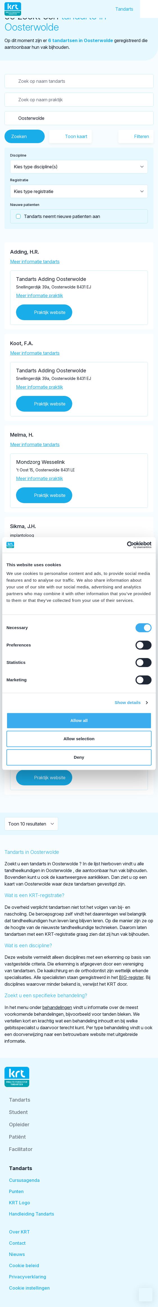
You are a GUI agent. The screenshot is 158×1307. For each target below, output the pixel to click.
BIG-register (131, 977)
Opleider (19, 1124)
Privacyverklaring (27, 1277)
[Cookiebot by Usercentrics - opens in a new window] (127, 545)
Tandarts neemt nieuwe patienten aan (55, 216)
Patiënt (17, 1137)
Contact (17, 1243)
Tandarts (124, 9)
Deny (79, 757)
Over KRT (19, 1232)
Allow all (79, 720)
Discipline (18, 155)
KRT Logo (19, 1202)
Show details (128, 702)
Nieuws (17, 1254)
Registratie (19, 180)
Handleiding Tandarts (31, 1214)
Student (18, 1112)
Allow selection (79, 738)
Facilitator (21, 1149)
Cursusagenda (24, 1180)
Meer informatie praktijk (39, 295)
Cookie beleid (24, 1265)
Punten (16, 1191)
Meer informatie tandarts (35, 261)
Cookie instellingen (29, 1288)
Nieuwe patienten (24, 205)
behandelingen (57, 1007)
